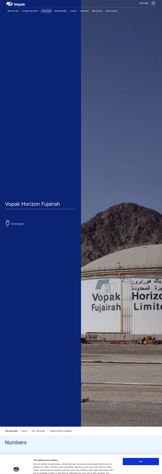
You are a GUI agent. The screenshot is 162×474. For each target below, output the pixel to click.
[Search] (153, 3)
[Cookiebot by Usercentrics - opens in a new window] (16, 469)
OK (140, 444)
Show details (133, 469)
